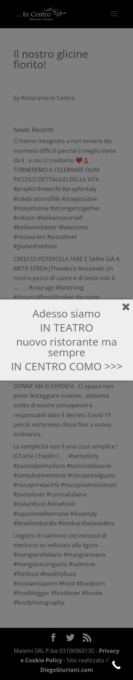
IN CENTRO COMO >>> (66, 366)
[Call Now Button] (116, 665)
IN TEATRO (66, 327)
